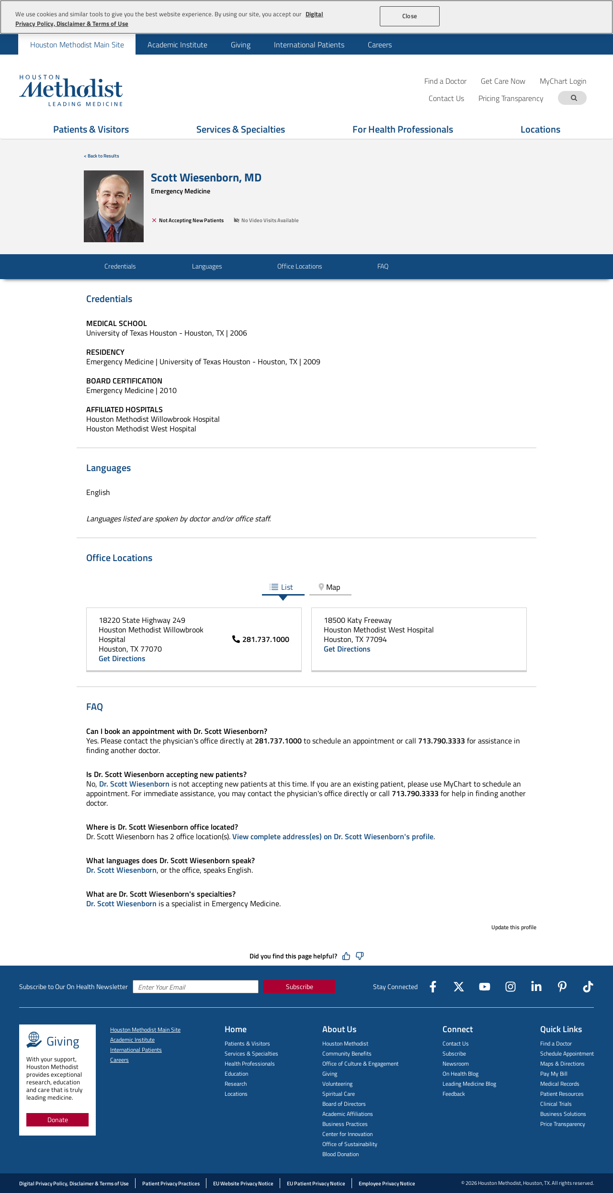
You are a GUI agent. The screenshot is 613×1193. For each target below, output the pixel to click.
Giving (240, 44)
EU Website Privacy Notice (243, 1183)
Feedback (454, 1093)
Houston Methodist (345, 1043)
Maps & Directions (562, 1063)
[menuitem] (77, 44)
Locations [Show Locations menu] (540, 129)
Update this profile (513, 927)
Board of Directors (344, 1103)
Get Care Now (503, 80)
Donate (57, 1119)
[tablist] (306, 587)
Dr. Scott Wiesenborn (134, 783)
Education (236, 1073)
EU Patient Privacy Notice (316, 1183)
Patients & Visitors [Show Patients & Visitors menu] (91, 129)
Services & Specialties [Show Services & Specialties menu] (240, 129)
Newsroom (456, 1063)
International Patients (309, 44)
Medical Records (559, 1083)
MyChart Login (563, 80)
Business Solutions (563, 1113)
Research (236, 1083)
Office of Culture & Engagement (360, 1063)
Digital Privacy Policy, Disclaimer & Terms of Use (74, 1183)
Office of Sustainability (349, 1143)
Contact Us (456, 1043)
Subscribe (299, 986)
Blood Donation (340, 1154)
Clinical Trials (556, 1103)
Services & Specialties (251, 1053)
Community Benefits (347, 1053)
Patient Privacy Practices (171, 1183)
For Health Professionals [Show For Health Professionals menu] (402, 129)
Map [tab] (328, 587)
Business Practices (345, 1123)
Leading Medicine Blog (469, 1083)
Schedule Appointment (567, 1053)
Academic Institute (177, 44)
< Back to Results (101, 155)
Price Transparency (562, 1123)
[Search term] (574, 98)
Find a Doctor (445, 80)
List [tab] (281, 587)
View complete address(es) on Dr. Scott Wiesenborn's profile (332, 836)
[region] (306, 17)
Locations (236, 1093)
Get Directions (122, 658)
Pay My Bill (554, 1073)
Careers (380, 44)
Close (409, 16)
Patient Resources (562, 1093)
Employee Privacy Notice (387, 1183)
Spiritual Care (338, 1093)
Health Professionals (250, 1063)
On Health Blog (460, 1073)
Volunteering (337, 1083)
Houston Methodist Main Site (77, 44)
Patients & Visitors (247, 1043)
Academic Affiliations (347, 1113)
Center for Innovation (347, 1133)
